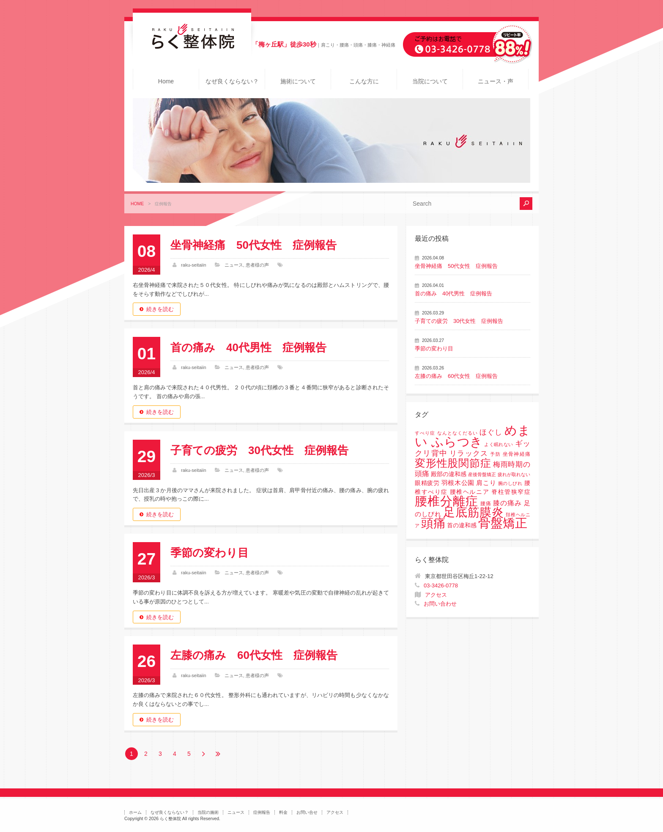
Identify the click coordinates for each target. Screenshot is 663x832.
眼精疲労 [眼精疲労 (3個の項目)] (427, 483)
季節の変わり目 (209, 552)
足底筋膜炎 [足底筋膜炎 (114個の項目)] (473, 512)
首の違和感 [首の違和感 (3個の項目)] (462, 525)
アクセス (436, 595)
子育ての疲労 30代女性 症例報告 (259, 450)
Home (166, 81)
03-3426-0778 (441, 585)
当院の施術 (208, 812)
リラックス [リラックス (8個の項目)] (468, 453)
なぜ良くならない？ (232, 81)
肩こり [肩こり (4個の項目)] (486, 482)
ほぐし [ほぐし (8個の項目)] (490, 432)
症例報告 (261, 812)
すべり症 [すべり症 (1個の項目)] (425, 432)
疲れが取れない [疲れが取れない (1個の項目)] (514, 474)
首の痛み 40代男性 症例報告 (248, 347)
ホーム (135, 812)
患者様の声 (257, 264)
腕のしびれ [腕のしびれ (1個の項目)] (510, 483)
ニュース (234, 264)
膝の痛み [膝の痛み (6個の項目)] (507, 503)
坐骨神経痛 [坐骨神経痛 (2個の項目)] (516, 454)
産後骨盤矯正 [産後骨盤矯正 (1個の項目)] (482, 474)
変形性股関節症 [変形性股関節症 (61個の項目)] (453, 463)
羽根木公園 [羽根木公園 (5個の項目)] (457, 482)
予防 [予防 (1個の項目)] (495, 454)
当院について (430, 81)
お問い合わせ (440, 604)
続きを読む (160, 309)
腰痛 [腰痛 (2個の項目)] (485, 504)
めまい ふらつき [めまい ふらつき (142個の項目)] (472, 436)
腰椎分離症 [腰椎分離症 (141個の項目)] (446, 501)
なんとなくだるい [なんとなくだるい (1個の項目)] (457, 432)
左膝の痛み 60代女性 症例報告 (253, 655)
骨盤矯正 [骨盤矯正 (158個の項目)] (502, 523)
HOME (137, 203)
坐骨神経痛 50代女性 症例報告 (253, 245)
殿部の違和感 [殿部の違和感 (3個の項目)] (448, 474)
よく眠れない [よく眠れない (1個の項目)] (498, 444)
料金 (283, 812)
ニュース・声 (495, 81)
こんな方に (364, 81)
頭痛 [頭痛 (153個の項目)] (433, 523)
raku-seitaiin (193, 264)
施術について (298, 81)
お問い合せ (307, 812)
